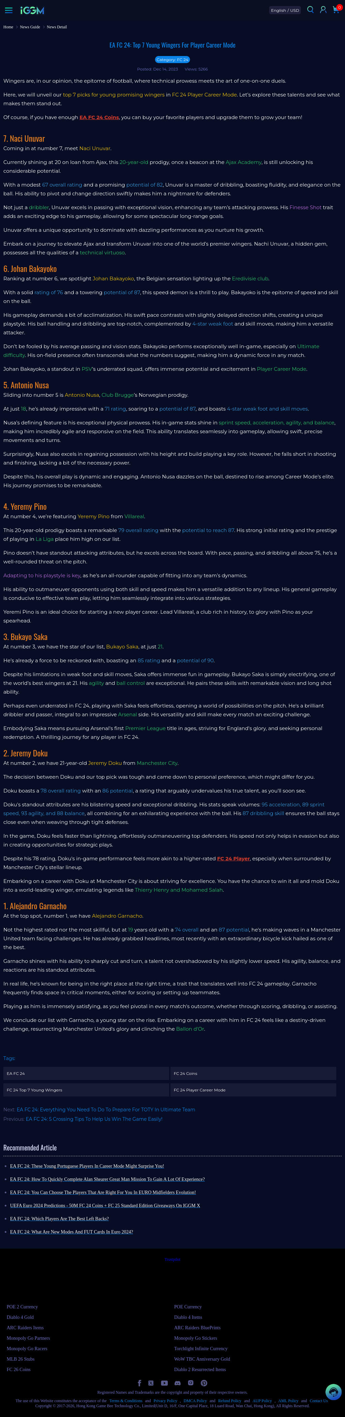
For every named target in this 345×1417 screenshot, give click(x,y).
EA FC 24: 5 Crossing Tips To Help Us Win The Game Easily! (94, 1119)
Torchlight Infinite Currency (200, 1348)
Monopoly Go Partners (28, 1338)
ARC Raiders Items (25, 1327)
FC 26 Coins (19, 1369)
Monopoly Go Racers (27, 1348)
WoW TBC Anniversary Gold (202, 1359)
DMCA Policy (195, 1400)
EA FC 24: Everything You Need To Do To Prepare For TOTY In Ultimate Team (106, 1110)
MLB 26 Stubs (20, 1359)
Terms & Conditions (126, 1400)
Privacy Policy (165, 1400)
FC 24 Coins (185, 1073)
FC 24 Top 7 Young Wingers (34, 1089)
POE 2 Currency (22, 1306)
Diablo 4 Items (188, 1317)
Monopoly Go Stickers (195, 1338)
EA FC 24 (16, 1073)
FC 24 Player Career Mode (200, 1089)
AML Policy (288, 1400)
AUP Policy (262, 1400)
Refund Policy (229, 1400)
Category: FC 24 (172, 59)
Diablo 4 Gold (20, 1317)
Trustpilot (173, 1259)
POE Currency (188, 1306)
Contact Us (319, 1400)
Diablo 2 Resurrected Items (200, 1369)
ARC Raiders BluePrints (197, 1327)
